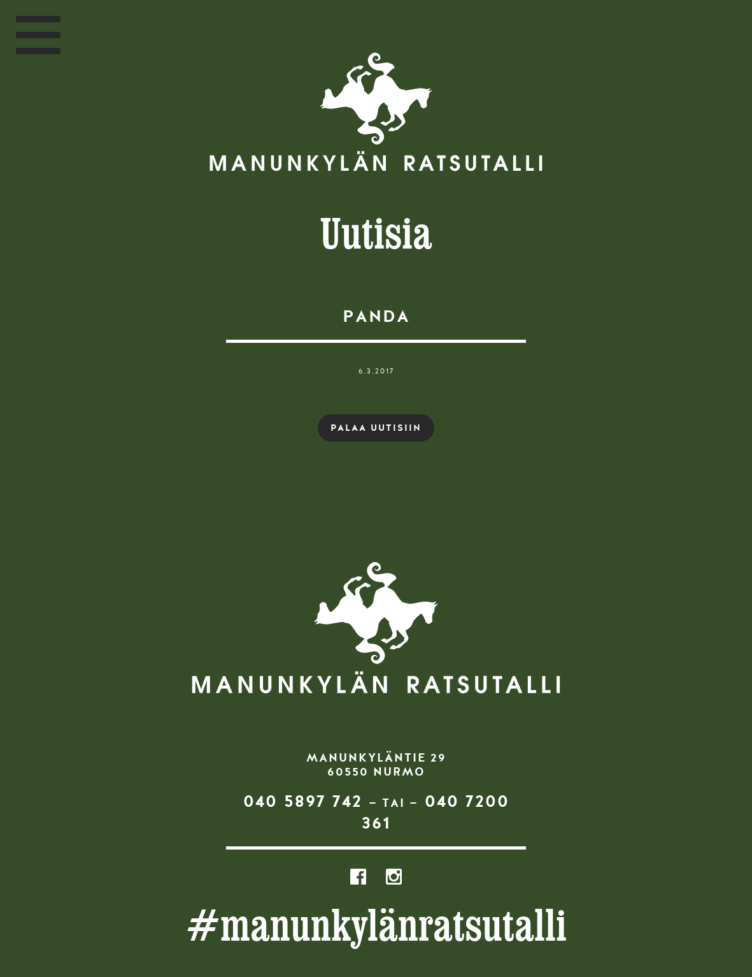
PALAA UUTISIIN (376, 427)
